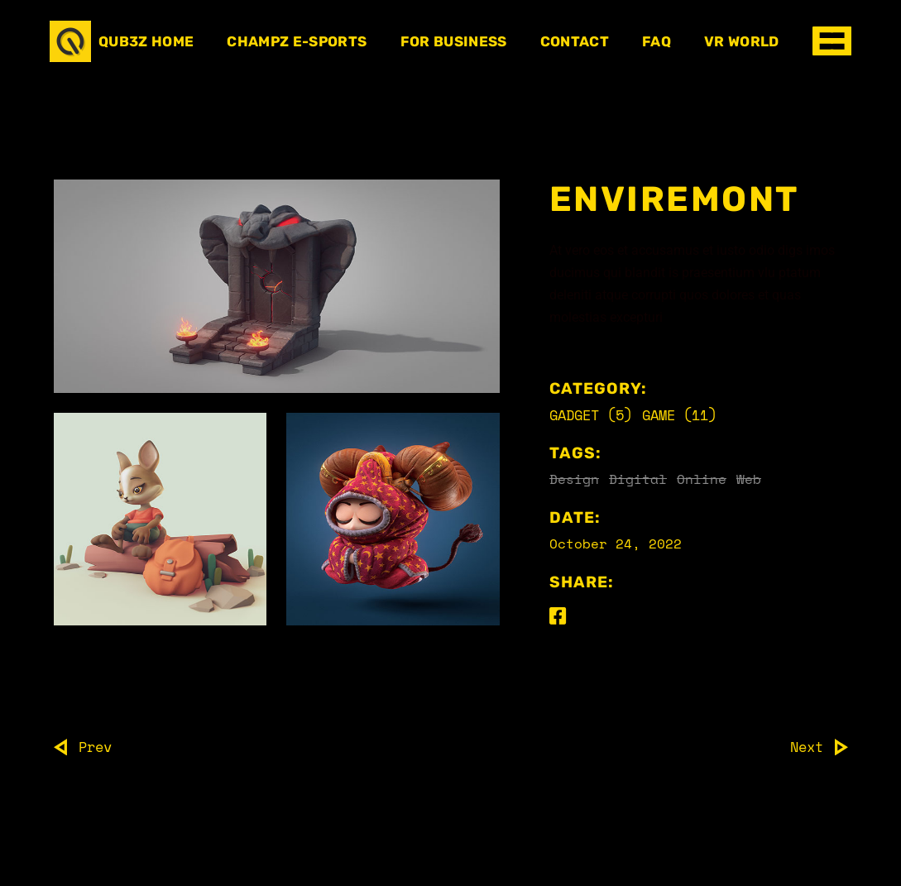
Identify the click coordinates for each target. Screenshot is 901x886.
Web (748, 479)
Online (701, 479)
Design (574, 479)
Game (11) (679, 415)
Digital (638, 479)
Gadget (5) (590, 415)
